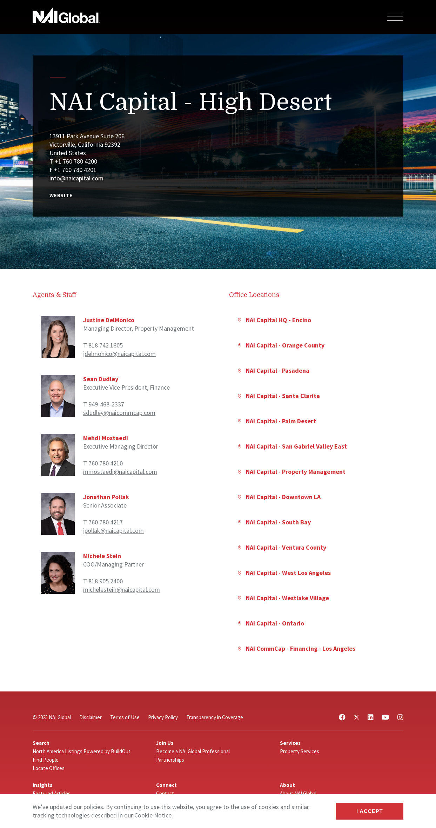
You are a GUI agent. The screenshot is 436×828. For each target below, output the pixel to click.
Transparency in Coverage (214, 717)
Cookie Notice (153, 815)
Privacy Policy (163, 717)
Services (290, 743)
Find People (46, 759)
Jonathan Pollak (106, 497)
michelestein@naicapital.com (121, 589)
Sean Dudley (100, 379)
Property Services (299, 751)
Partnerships (170, 759)
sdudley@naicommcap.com (119, 413)
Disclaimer (90, 717)
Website (60, 195)
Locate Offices (49, 768)
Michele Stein (102, 556)
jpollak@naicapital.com (113, 530)
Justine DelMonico (108, 320)
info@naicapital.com (76, 178)
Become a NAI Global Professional (193, 751)
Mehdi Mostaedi (105, 438)
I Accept (369, 811)
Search (41, 743)
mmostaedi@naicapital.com (120, 472)
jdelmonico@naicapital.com (119, 354)
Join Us (164, 743)
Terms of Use (125, 717)
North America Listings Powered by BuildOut (81, 751)
